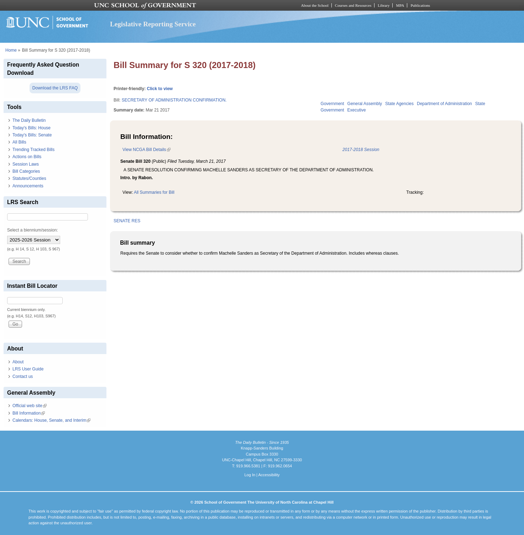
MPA (400, 5)
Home (11, 50)
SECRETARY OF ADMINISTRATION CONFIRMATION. (174, 100)
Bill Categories (26, 171)
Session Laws (25, 164)
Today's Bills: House (31, 127)
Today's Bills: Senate (32, 135)
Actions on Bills (26, 156)
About (17, 361)
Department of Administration (444, 103)
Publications (420, 5)
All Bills (19, 142)
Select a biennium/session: (32, 230)
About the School (315, 5)
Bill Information (28, 413)
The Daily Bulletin (29, 120)
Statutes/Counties (29, 178)
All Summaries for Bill (154, 192)
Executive (356, 110)
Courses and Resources (353, 5)
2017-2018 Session (360, 149)
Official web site (29, 405)
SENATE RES (127, 220)
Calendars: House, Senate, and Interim (51, 420)
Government (332, 103)
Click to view (160, 88)
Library (383, 5)
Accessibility (268, 475)
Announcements (27, 185)
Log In (249, 475)
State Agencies (399, 103)
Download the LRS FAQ (55, 87)
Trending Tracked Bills (33, 149)
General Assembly (364, 103)
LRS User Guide (27, 369)
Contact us (22, 376)
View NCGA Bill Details (146, 149)
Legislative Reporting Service (153, 24)
